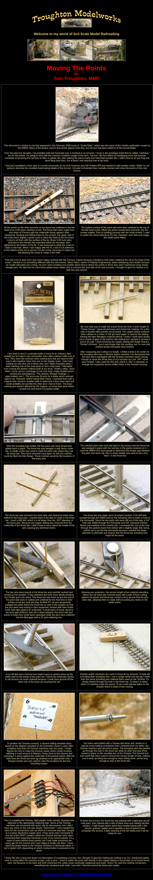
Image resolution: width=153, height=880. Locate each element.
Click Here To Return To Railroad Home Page (76, 875)
